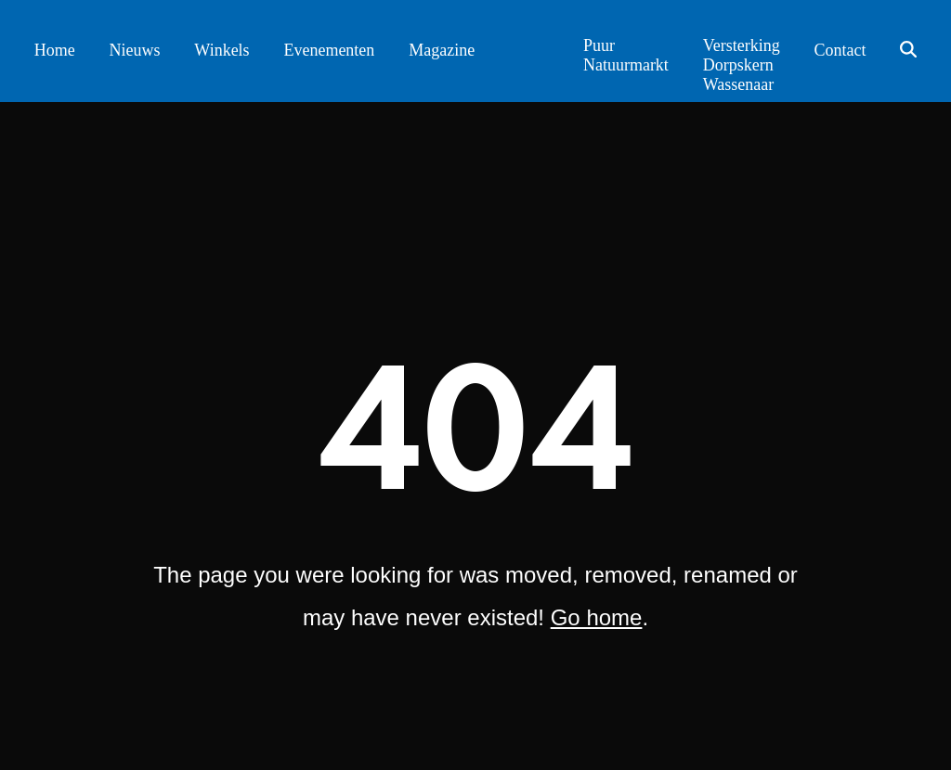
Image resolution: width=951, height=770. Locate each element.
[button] (908, 51)
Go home (597, 617)
